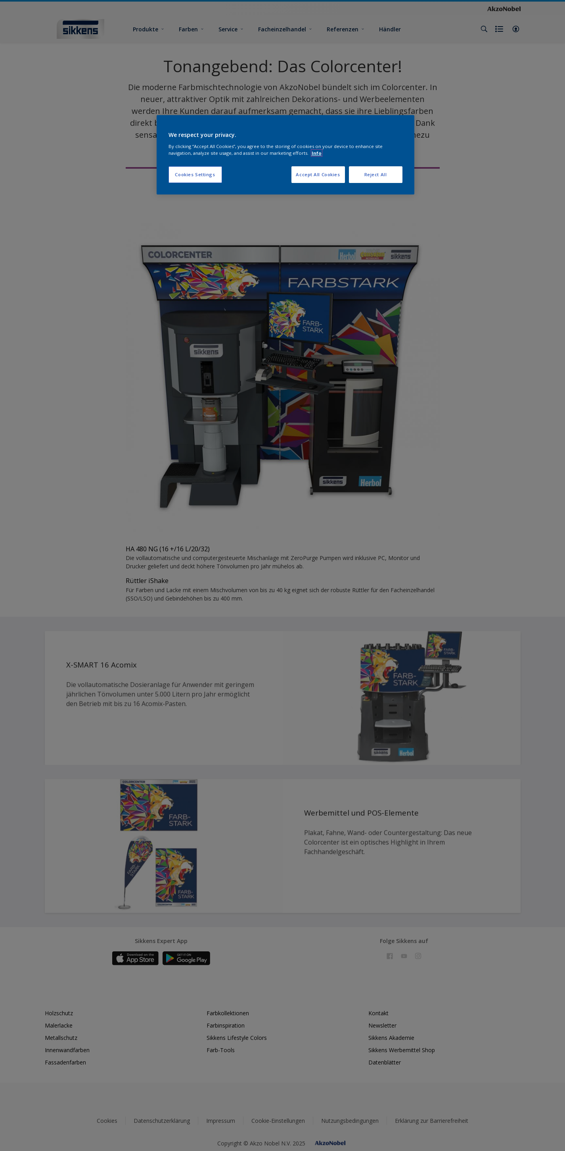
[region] (285, 154)
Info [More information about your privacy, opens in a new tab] (317, 153)
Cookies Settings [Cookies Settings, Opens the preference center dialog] (195, 174)
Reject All (375, 174)
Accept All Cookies (318, 174)
